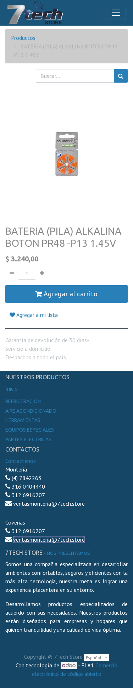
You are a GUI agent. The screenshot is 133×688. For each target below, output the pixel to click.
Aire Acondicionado (30, 411)
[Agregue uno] (42, 273)
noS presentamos (68, 553)
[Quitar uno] (11, 273)
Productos (23, 37)
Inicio (11, 388)
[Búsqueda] (121, 76)
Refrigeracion (23, 401)
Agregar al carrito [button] (66, 293)
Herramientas (22, 420)
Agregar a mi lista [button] (34, 314)
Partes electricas (28, 439)
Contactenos (20, 460)
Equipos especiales (29, 430)
